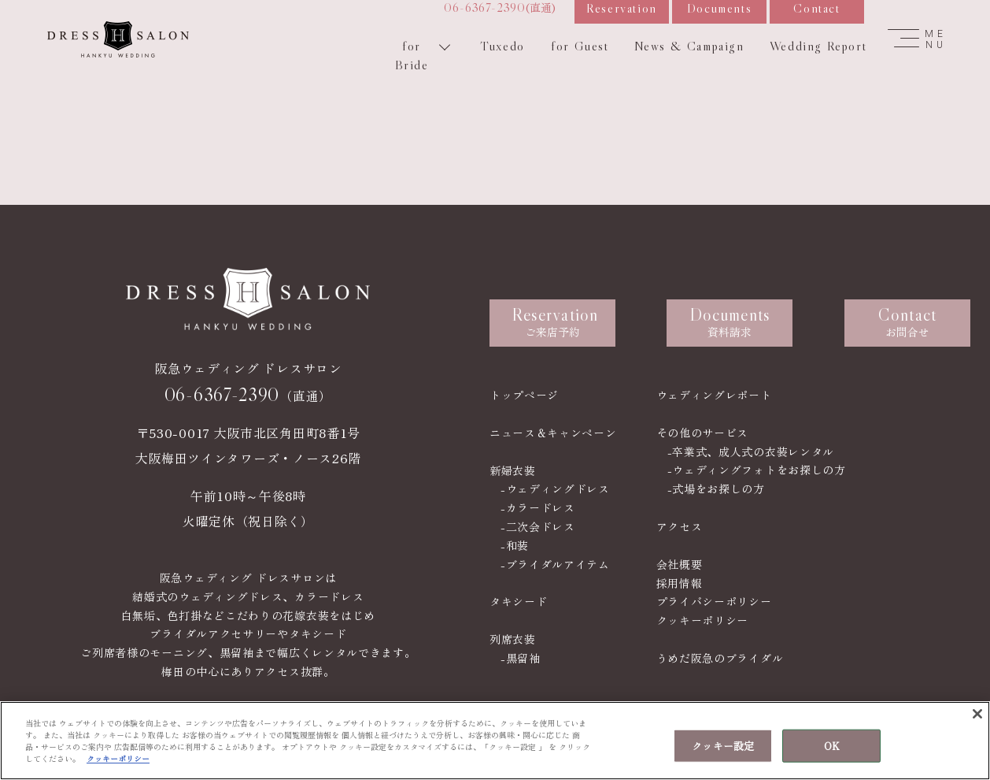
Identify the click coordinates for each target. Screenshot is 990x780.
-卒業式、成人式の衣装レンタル (751, 451)
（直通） (248, 412)
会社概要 (679, 564)
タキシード (518, 601)
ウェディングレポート (714, 395)
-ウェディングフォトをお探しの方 (756, 469)
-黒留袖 (521, 658)
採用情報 (679, 583)
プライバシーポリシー (714, 601)
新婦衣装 (512, 470)
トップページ (524, 395)
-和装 (515, 545)
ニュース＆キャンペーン (553, 432)
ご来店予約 (555, 322)
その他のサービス (702, 432)
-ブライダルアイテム (555, 564)
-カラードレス (538, 507)
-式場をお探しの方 (716, 488)
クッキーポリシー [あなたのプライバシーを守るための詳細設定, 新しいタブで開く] (118, 758)
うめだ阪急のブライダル (720, 658)
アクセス (679, 526)
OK (832, 745)
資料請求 (729, 322)
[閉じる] (977, 713)
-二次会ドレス (538, 526)
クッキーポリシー (702, 620)
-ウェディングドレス (555, 488)
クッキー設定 (723, 745)
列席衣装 (512, 639)
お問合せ (907, 322)
